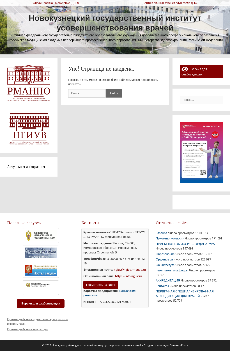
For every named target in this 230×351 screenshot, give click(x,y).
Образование (165, 254)
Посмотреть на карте (101, 285)
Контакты (162, 286)
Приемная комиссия (170, 238)
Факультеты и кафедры (172, 270)
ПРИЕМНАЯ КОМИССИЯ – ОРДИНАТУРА (185, 244)
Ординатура (164, 259)
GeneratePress (179, 345)
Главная (161, 233)
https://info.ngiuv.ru (128, 276)
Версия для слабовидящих (40, 303)
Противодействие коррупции (27, 329)
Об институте (165, 265)
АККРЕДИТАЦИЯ (168, 280)
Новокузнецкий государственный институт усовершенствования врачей (115, 23)
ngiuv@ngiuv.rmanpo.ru (130, 269)
